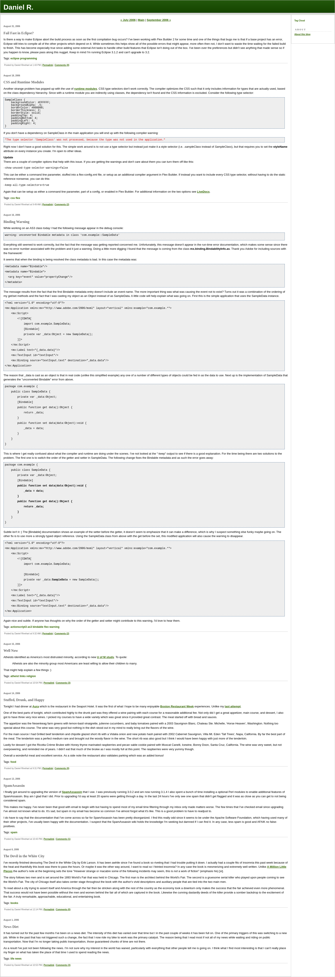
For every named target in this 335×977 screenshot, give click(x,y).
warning (54, 626)
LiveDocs (203, 191)
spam (13, 832)
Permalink (48, 65)
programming (28, 58)
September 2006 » (159, 20)
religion (31, 676)
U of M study (105, 657)
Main (141, 20)
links (23, 676)
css (12, 198)
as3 (30, 626)
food (13, 761)
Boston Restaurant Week (177, 706)
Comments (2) (62, 204)
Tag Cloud (299, 20)
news (18, 958)
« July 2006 (128, 20)
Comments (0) (62, 65)
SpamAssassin (72, 792)
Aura (35, 706)
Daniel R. (18, 7)
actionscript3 (18, 626)
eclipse (14, 58)
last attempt (233, 706)
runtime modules (85, 88)
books (14, 903)
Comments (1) (63, 839)
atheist (14, 676)
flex (18, 198)
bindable (38, 626)
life (12, 958)
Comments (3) (63, 683)
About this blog (302, 34)
